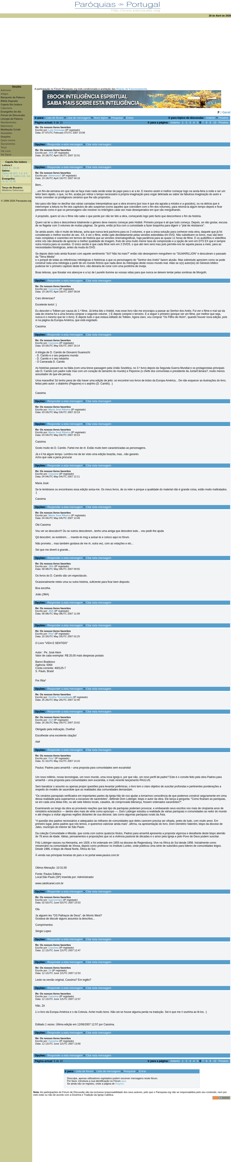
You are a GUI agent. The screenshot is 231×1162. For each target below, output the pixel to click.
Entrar (130, 117)
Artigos (4, 93)
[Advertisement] (115, 51)
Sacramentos (8, 143)
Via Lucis (5, 151)
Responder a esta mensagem (64, 144)
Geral (226, 112)
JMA (51, 152)
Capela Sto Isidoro (16, 162)
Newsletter (6, 133)
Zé (49, 970)
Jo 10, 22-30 (9, 181)
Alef (50, 720)
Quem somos (8, 140)
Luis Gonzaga (56, 130)
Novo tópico (101, 117)
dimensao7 (54, 175)
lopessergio (55, 900)
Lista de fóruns (54, 117)
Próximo (223, 117)
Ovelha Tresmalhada (60, 697)
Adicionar (6, 90)
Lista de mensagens (78, 117)
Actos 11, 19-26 (10, 168)
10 (214, 122)
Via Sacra (6, 154)
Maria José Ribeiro (59, 409)
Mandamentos (8, 122)
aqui (123, 1081)
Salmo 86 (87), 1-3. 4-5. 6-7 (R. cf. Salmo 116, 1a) (16, 174)
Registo (119, 1083)
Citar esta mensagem (98, 144)
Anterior (210, 117)
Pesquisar (117, 117)
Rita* (51, 633)
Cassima (53, 289)
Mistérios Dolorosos (13, 190)
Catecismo (6, 108)
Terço (4, 147)
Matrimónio (7, 126)
